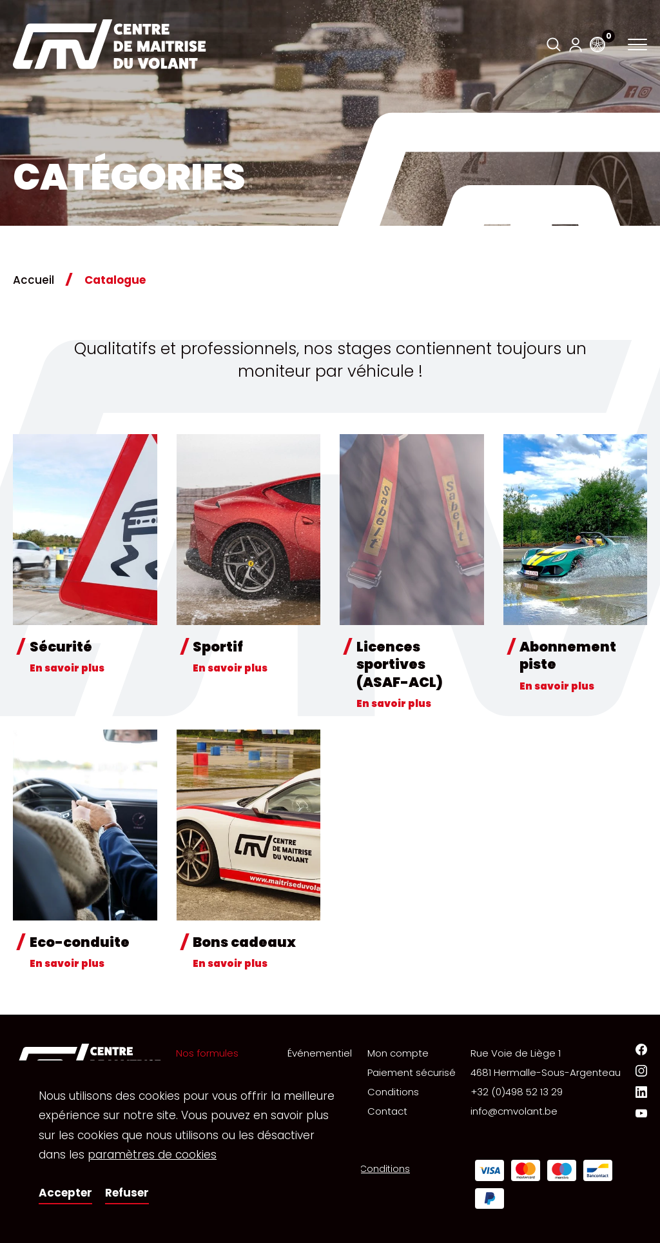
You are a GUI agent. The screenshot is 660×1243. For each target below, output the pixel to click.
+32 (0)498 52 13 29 (517, 1092)
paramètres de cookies (152, 1154)
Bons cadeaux (244, 942)
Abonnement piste (567, 655)
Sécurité (61, 646)
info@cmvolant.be (514, 1111)
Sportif (218, 646)
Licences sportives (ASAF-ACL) (399, 664)
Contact (387, 1111)
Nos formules (207, 1053)
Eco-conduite (80, 942)
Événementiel (319, 1053)
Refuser (127, 1192)
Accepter (65, 1192)
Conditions (393, 1092)
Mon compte (398, 1053)
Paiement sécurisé (411, 1072)
